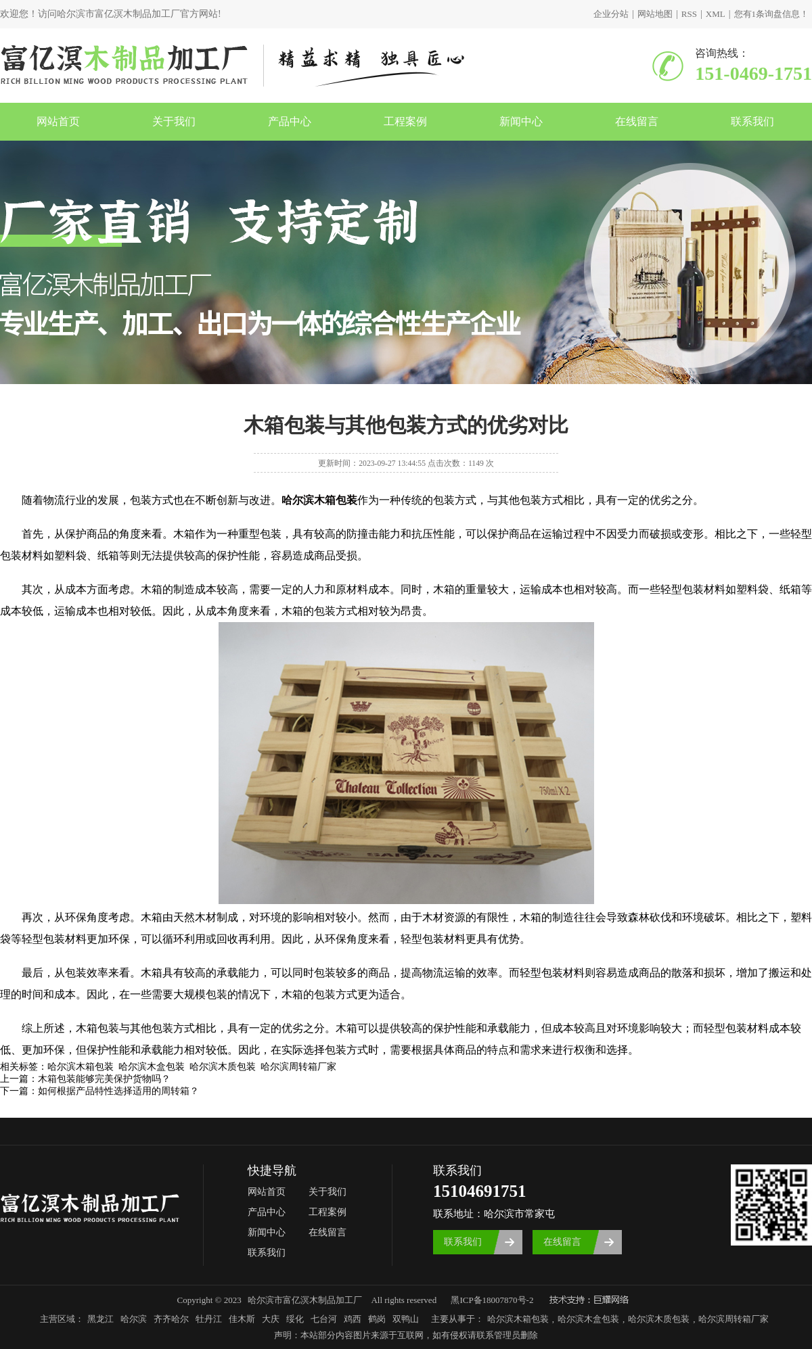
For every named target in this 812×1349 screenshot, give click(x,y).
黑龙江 (100, 1319)
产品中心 (289, 121)
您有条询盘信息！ (771, 14)
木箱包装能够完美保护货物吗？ (104, 1079)
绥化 (295, 1319)
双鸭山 (405, 1319)
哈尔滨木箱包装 (518, 1319)
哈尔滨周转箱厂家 (733, 1319)
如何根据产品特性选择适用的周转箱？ (118, 1091)
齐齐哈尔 (171, 1319)
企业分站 (611, 14)
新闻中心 (521, 121)
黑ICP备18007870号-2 (492, 1300)
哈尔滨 (133, 1319)
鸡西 (352, 1319)
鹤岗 (377, 1319)
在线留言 (636, 121)
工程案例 (405, 121)
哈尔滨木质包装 (659, 1319)
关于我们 (174, 121)
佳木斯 (242, 1319)
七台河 (324, 1319)
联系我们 (752, 121)
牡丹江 (209, 1319)
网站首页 (58, 121)
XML (715, 14)
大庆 (270, 1319)
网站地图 (655, 14)
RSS (689, 14)
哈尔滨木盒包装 (588, 1319)
